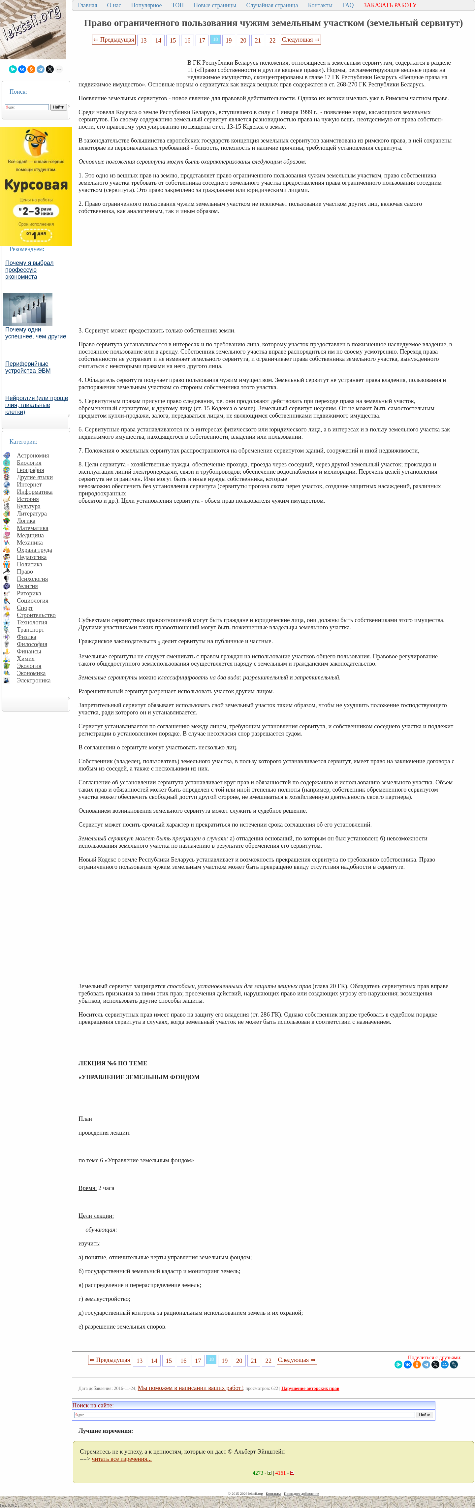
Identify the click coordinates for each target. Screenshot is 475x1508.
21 (258, 40)
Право (25, 571)
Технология (32, 622)
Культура (29, 506)
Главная (87, 5)
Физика (26, 636)
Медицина (30, 535)
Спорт (25, 607)
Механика (30, 542)
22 (272, 40)
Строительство (36, 615)
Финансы (29, 651)
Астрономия (33, 455)
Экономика (31, 673)
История (28, 498)
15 (173, 40)
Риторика (29, 593)
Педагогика (32, 556)
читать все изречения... (122, 1458)
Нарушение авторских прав (310, 1388)
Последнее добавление (301, 1493)
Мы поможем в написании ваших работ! (190, 1387)
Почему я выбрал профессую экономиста (29, 270)
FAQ (348, 5)
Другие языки (35, 477)
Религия (27, 585)
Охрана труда (34, 549)
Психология (32, 578)
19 (229, 40)
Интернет (29, 484)
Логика (26, 520)
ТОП (178, 5)
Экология (29, 665)
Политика (29, 564)
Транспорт (30, 629)
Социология (32, 600)
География (30, 469)
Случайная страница (272, 5)
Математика (32, 527)
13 (144, 40)
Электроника (34, 680)
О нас (114, 5)
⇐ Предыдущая (113, 39)
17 (202, 40)
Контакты (320, 5)
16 (187, 40)
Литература (32, 513)
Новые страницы (215, 5)
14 (158, 40)
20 (243, 40)
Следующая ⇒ (301, 39)
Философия (32, 644)
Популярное (146, 5)
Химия (26, 658)
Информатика (35, 491)
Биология (29, 462)
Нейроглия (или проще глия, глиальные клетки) (36, 405)
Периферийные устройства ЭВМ (28, 367)
